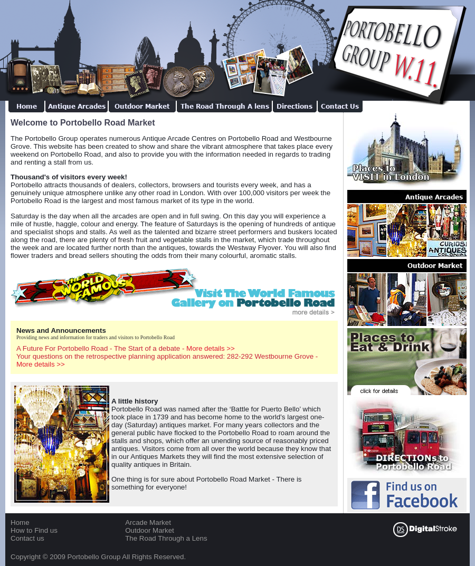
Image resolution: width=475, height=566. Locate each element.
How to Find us (34, 530)
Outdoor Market (149, 530)
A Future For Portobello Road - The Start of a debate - (125, 348)
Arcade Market (148, 522)
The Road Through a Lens (166, 538)
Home (20, 522)
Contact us (27, 538)
